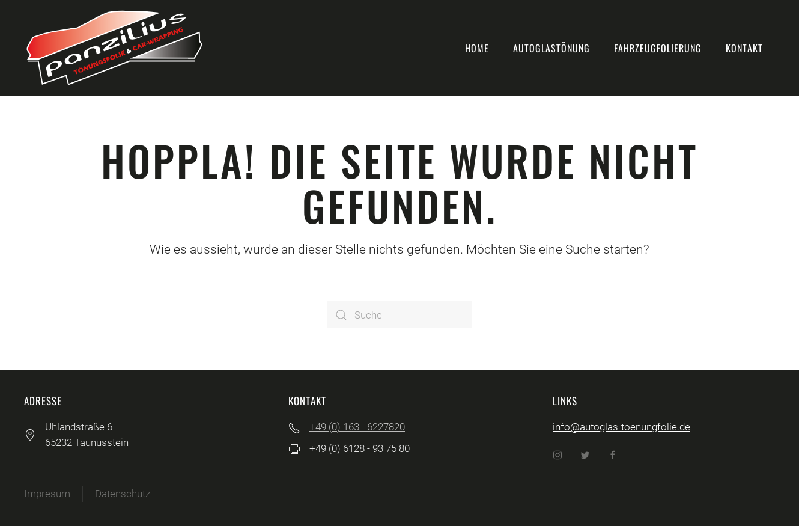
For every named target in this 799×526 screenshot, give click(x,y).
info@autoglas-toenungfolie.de (621, 427)
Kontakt (744, 48)
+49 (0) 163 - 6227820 (357, 427)
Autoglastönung (551, 48)
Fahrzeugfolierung (658, 48)
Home (477, 48)
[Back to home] (114, 48)
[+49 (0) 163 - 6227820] (294, 427)
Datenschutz (122, 494)
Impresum (47, 494)
